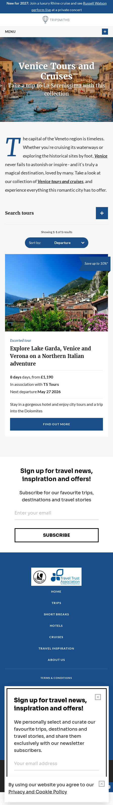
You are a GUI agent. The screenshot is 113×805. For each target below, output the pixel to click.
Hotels (56, 626)
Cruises (56, 637)
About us (56, 660)
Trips (56, 603)
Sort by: (35, 242)
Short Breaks (56, 614)
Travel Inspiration (56, 648)
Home (56, 591)
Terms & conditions (56, 677)
